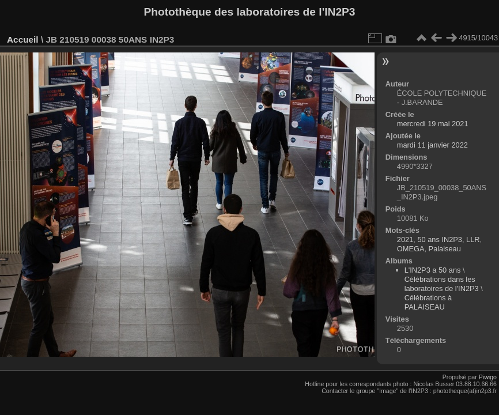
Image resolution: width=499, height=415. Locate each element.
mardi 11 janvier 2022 (432, 145)
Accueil (23, 39)
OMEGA (411, 248)
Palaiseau (445, 248)
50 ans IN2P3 (439, 239)
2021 (405, 239)
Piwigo (488, 376)
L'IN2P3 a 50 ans (433, 270)
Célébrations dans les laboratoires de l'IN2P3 (442, 284)
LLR (472, 239)
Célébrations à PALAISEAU (428, 302)
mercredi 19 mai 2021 (432, 123)
